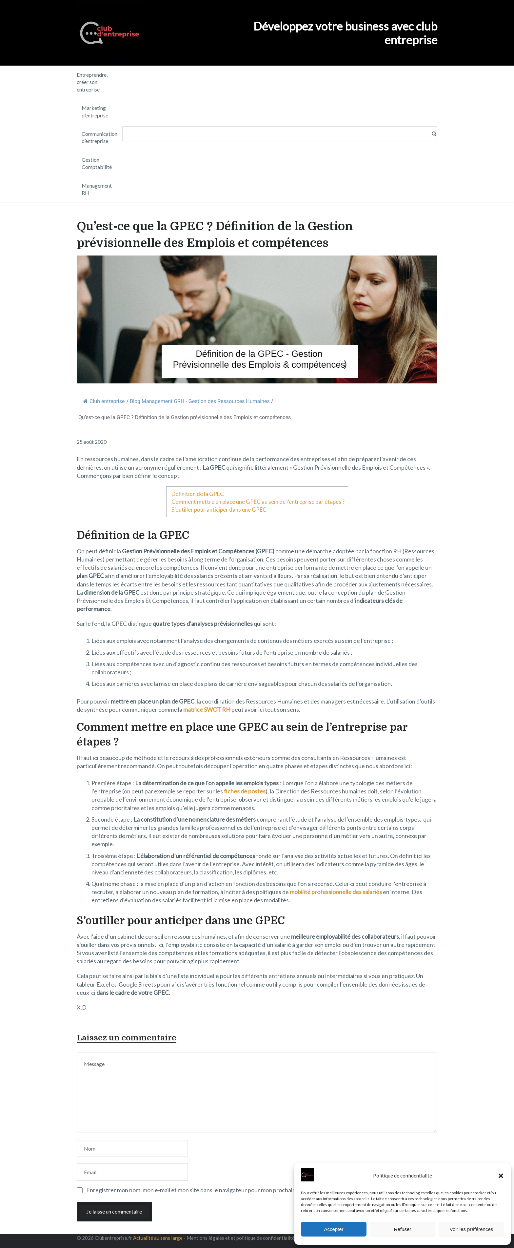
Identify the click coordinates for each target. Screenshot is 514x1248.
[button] (501, 1176)
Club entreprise (104, 401)
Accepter (333, 1229)
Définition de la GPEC (197, 493)
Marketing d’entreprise (95, 111)
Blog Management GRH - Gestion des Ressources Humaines (200, 401)
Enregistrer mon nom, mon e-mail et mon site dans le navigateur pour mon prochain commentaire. (209, 1190)
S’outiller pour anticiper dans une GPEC (219, 509)
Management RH (97, 189)
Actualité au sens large (158, 1238)
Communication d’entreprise (99, 137)
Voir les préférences (471, 1229)
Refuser (402, 1229)
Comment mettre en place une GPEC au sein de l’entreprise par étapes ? (258, 501)
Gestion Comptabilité (97, 163)
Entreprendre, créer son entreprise (92, 82)
